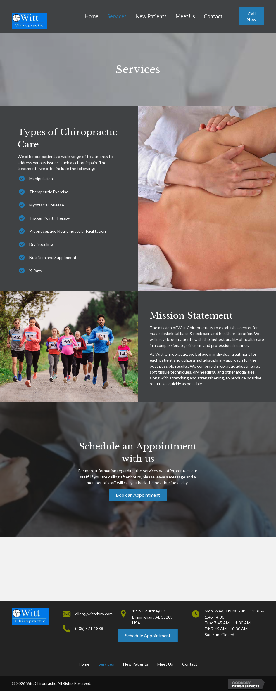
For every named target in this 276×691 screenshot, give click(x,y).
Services (106, 664)
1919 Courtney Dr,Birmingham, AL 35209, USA (153, 616)
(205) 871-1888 (89, 628)
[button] (251, 16)
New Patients (135, 664)
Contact (189, 664)
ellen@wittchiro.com (94, 613)
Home (84, 664)
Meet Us (165, 664)
